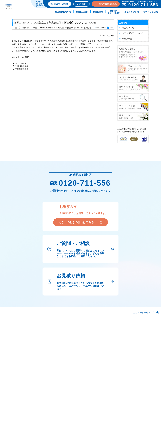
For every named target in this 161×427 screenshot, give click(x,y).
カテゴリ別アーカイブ (132, 33)
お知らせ (25, 28)
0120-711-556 (80, 183)
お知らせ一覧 (128, 28)
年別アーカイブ (129, 38)
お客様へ (114, 12)
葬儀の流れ (98, 12)
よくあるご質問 (131, 12)
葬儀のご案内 (82, 12)
